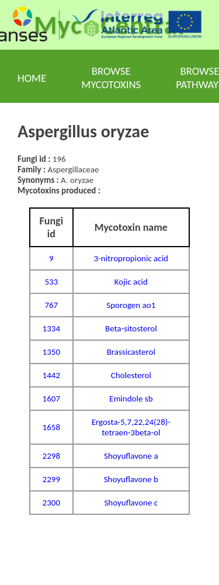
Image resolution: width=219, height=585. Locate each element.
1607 (51, 398)
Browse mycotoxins (111, 77)
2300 (51, 502)
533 (51, 281)
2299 (51, 479)
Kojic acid (131, 281)
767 (51, 305)
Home (32, 78)
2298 (51, 456)
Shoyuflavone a (131, 456)
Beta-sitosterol (131, 328)
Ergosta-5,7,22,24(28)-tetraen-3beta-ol (131, 427)
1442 (51, 375)
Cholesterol (131, 375)
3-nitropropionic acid (131, 258)
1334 (51, 328)
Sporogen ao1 (130, 305)
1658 (51, 427)
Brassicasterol (131, 352)
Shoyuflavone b (131, 479)
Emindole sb (130, 398)
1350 (51, 352)
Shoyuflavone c (131, 502)
